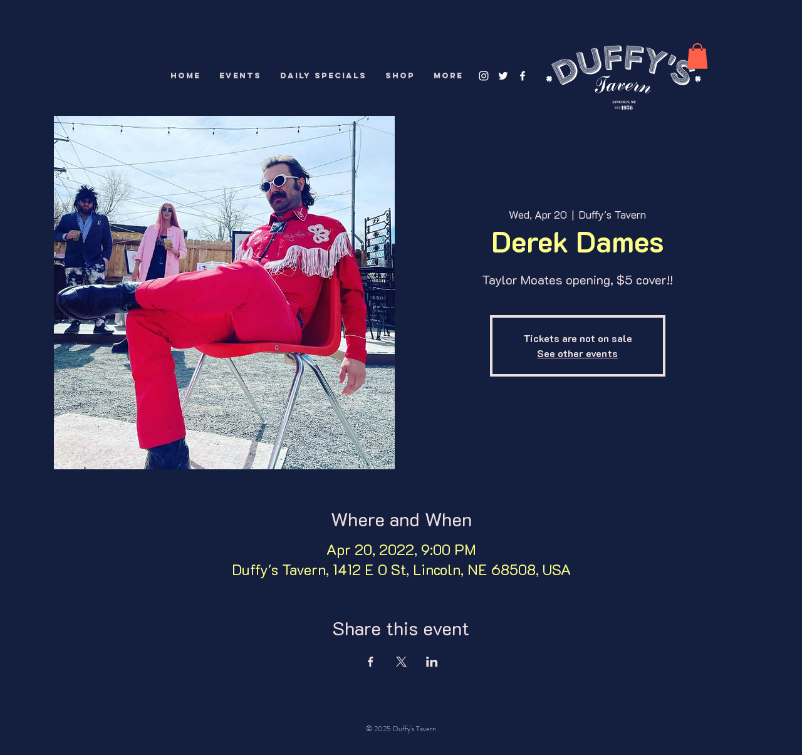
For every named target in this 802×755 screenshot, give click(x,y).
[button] (697, 56)
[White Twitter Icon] (503, 76)
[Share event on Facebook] (371, 662)
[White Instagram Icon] (483, 76)
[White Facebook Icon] (522, 76)
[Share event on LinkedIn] (432, 662)
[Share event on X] (401, 662)
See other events (577, 353)
